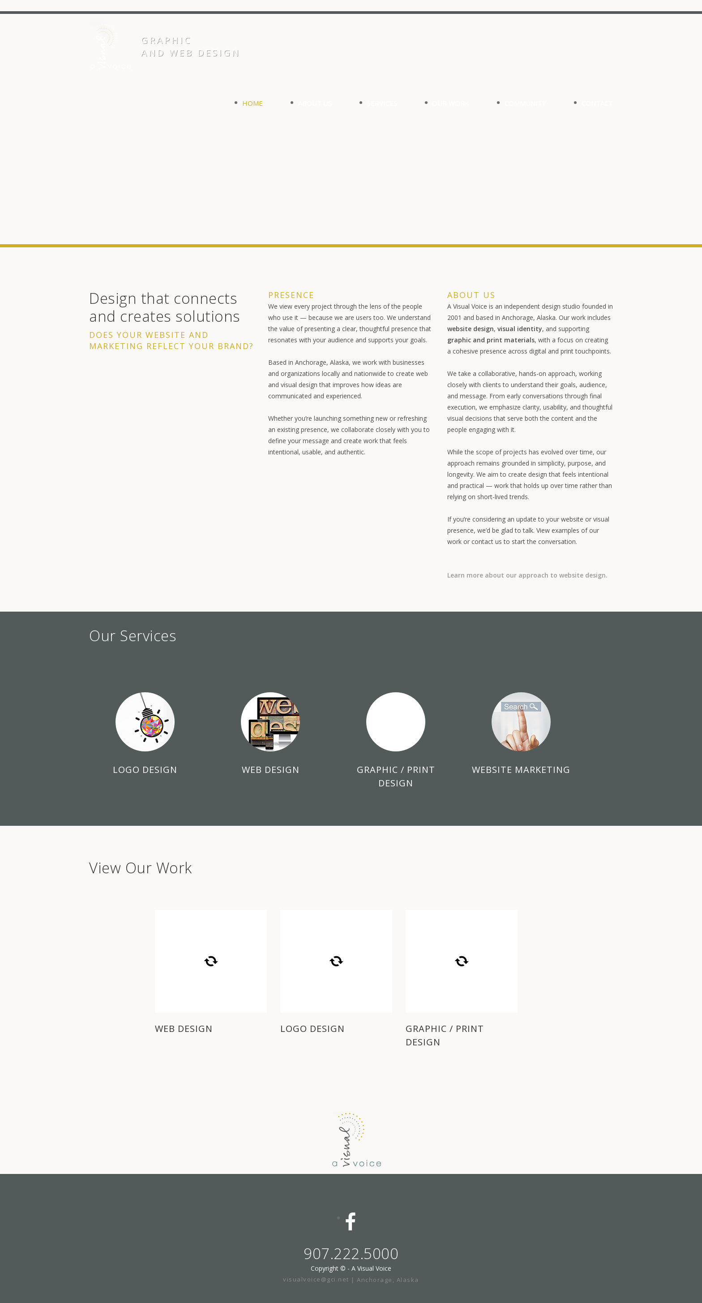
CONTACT (597, 103)
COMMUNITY (525, 103)
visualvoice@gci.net (317, 1279)
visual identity (519, 328)
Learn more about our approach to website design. (527, 575)
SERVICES (382, 103)
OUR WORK (450, 103)
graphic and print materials (491, 340)
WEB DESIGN (184, 1029)
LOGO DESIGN (312, 1029)
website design (470, 328)
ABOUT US (315, 103)
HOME (252, 103)
